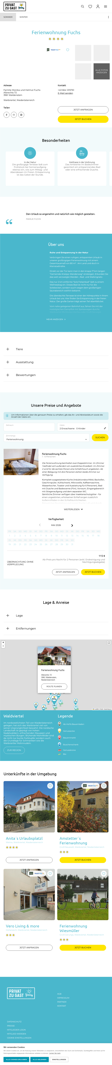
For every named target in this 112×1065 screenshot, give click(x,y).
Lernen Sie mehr (55, 1053)
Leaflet (96, 709)
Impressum (63, 998)
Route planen (54, 680)
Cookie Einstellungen (19, 1038)
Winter (24, 17)
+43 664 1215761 (66, 90)
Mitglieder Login (16, 1030)
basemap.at (107, 709)
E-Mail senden (65, 93)
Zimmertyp (10, 436)
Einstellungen (59, 1059)
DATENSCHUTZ (14, 1022)
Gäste (62, 425)
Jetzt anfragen (83, 109)
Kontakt (61, 1006)
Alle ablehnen (39, 1059)
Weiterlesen (73, 509)
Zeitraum (10, 425)
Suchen (100, 437)
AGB (59, 994)
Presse (11, 1026)
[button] (54, 694)
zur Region (14, 750)
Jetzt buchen (83, 119)
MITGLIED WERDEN (16, 1034)
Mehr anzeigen (56, 319)
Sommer (8, 17)
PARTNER (61, 1002)
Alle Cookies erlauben (16, 1059)
